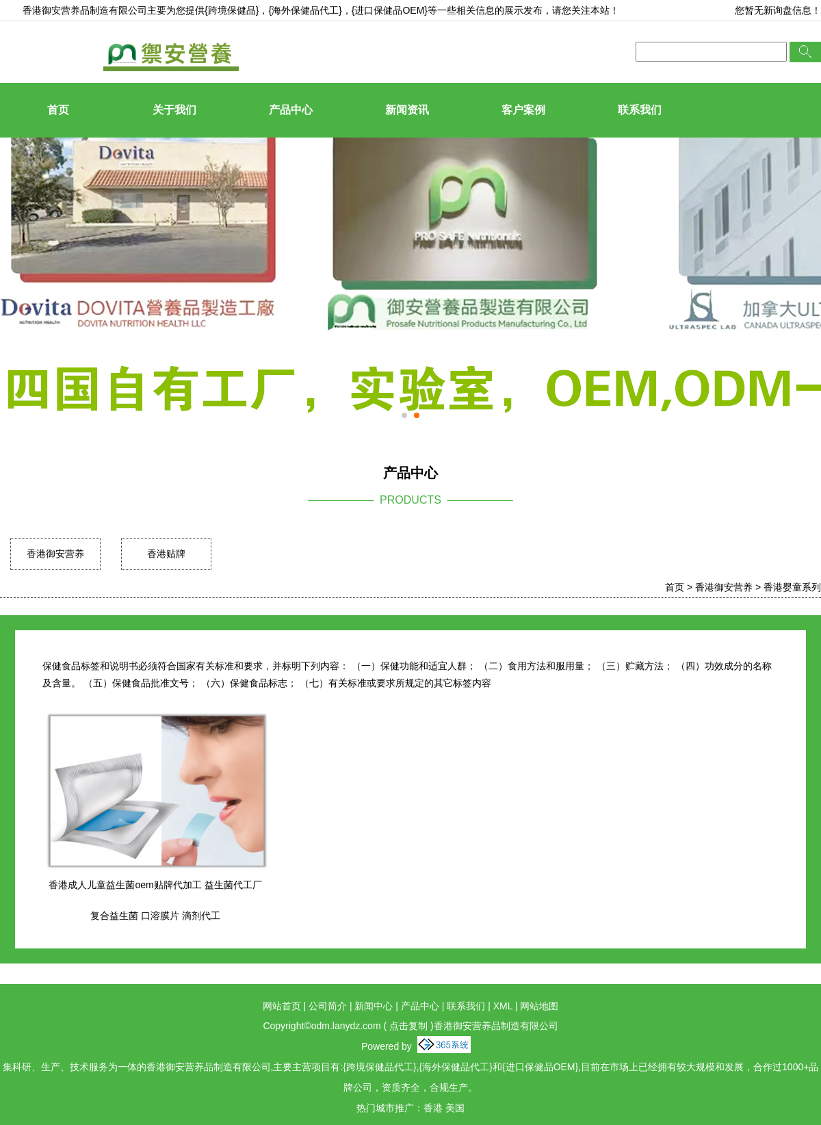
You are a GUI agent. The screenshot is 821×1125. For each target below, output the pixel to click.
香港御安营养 (55, 553)
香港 (433, 1107)
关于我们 (174, 110)
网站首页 (282, 1005)
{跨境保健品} (232, 10)
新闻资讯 (407, 110)
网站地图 (539, 1005)
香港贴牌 (166, 553)
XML (502, 1005)
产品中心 (291, 110)
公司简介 (328, 1005)
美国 (455, 1107)
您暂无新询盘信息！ (778, 10)
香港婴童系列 (792, 587)
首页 (58, 110)
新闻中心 (373, 1005)
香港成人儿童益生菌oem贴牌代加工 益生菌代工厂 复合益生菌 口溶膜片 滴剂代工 (155, 900)
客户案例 (523, 110)
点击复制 (408, 1025)
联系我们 (640, 110)
